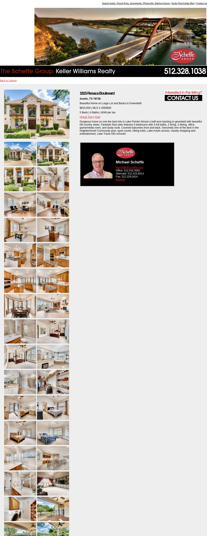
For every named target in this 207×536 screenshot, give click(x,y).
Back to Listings (8, 80)
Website (120, 179)
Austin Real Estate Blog (182, 3)
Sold (97, 117)
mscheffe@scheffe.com (129, 167)
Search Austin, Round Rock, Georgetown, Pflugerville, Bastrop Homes (136, 3)
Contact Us (201, 3)
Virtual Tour (86, 117)
